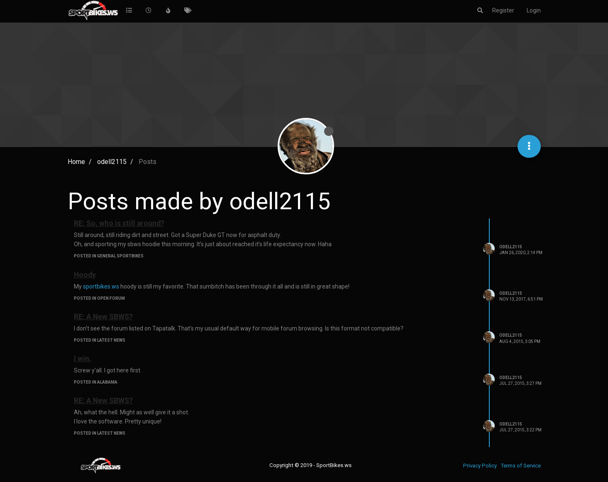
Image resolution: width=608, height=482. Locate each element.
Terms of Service (521, 465)
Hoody (85, 275)
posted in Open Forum (99, 298)
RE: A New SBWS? (103, 317)
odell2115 (510, 247)
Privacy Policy (480, 465)
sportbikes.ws (101, 286)
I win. (82, 359)
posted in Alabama (95, 382)
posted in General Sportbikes (109, 256)
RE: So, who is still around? (119, 223)
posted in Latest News (99, 340)
